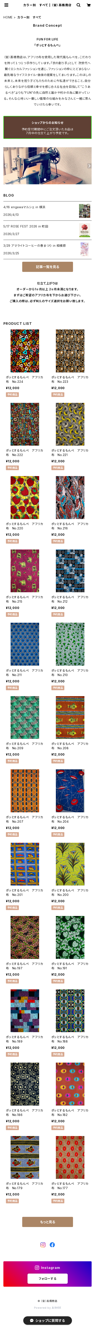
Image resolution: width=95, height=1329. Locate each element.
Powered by (47, 1307)
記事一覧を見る (47, 267)
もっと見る (47, 1222)
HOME (8, 17)
